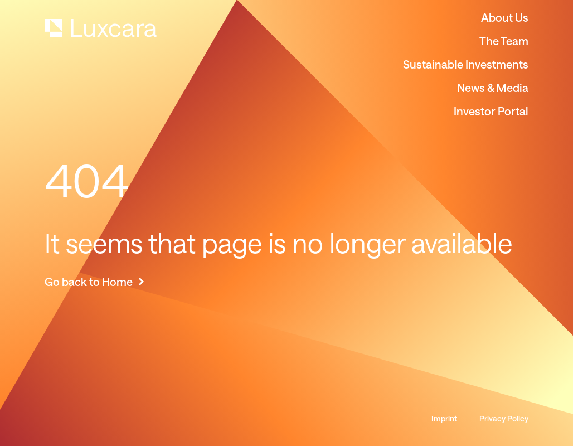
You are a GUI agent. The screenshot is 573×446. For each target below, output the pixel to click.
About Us (504, 17)
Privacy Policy (503, 418)
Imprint (444, 418)
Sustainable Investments (465, 64)
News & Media (492, 87)
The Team (503, 40)
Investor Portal (491, 111)
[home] (101, 28)
